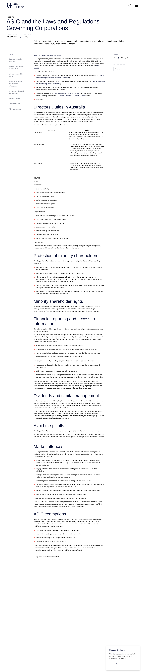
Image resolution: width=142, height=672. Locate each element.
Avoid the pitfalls (14, 98)
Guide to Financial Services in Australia (72, 96)
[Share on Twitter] (118, 57)
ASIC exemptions (15, 109)
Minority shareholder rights (16, 75)
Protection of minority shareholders (16, 68)
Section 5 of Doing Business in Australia (47, 55)
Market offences (14, 104)
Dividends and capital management (16, 92)
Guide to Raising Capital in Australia (67, 93)
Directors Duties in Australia (15, 60)
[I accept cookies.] (117, 664)
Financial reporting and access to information (15, 84)
